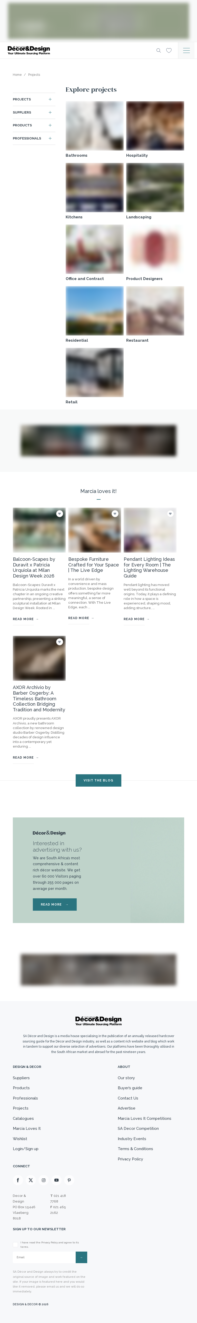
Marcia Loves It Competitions (144, 1118)
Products (22, 125)
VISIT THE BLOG (98, 780)
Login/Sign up (25, 1149)
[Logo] (78, 50)
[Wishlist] (169, 50)
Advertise (126, 1108)
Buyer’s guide (130, 1088)
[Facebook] (18, 1180)
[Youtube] (56, 1180)
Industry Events (132, 1138)
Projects (22, 99)
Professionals (27, 138)
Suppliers (22, 112)
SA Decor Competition (138, 1128)
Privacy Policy (130, 1159)
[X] (31, 1180)
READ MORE (55, 904)
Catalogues (23, 1118)
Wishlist (20, 1138)
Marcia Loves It (27, 1128)
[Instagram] (43, 1180)
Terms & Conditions (135, 1149)
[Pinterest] (69, 1180)
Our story (126, 1078)
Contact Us (128, 1098)
